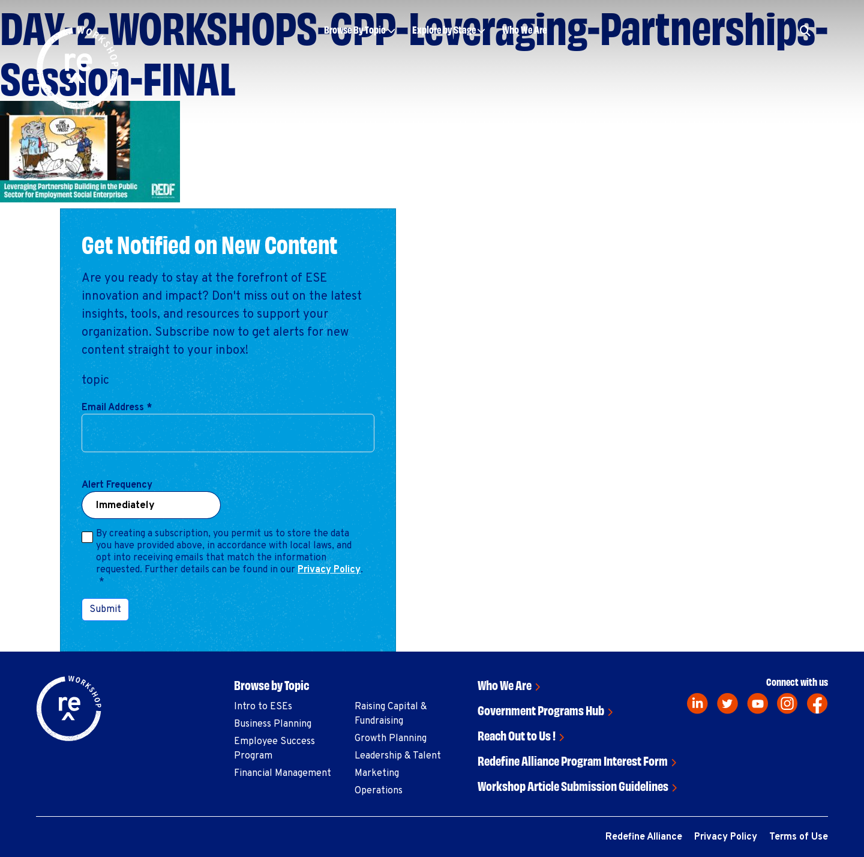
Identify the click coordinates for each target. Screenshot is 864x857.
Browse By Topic (355, 29)
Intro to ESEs (263, 707)
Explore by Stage (444, 29)
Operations (379, 791)
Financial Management (282, 774)
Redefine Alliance (643, 837)
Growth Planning (391, 739)
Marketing (377, 774)
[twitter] (727, 703)
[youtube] (757, 703)
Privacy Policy (329, 570)
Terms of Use (798, 837)
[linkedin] (697, 703)
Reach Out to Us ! (517, 735)
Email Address (117, 408)
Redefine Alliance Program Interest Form (573, 760)
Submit (105, 610)
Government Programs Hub (541, 709)
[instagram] (787, 703)
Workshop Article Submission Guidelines (573, 785)
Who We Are (524, 29)
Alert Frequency (117, 485)
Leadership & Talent (398, 756)
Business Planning (272, 724)
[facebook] (817, 703)
